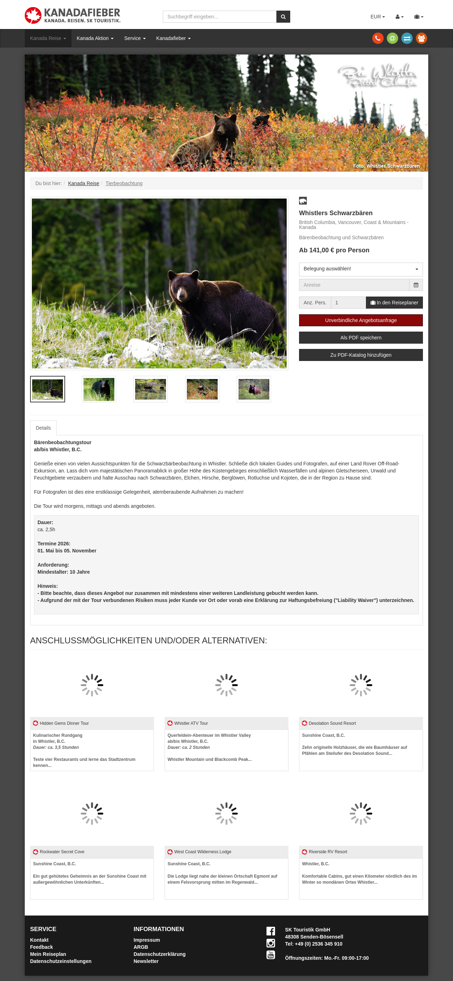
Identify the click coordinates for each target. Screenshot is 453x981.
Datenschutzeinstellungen (60, 961)
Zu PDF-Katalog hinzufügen (361, 355)
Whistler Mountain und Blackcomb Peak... (210, 747)
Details (43, 428)
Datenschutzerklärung (160, 954)
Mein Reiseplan (48, 954)
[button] (303, 201)
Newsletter (146, 961)
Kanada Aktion (95, 38)
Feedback (41, 947)
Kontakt (39, 940)
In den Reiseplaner (394, 302)
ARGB (141, 947)
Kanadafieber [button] (173, 38)
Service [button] (135, 38)
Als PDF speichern (361, 337)
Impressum (147, 940)
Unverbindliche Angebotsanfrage (361, 320)
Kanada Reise (48, 38)
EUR (378, 16)
